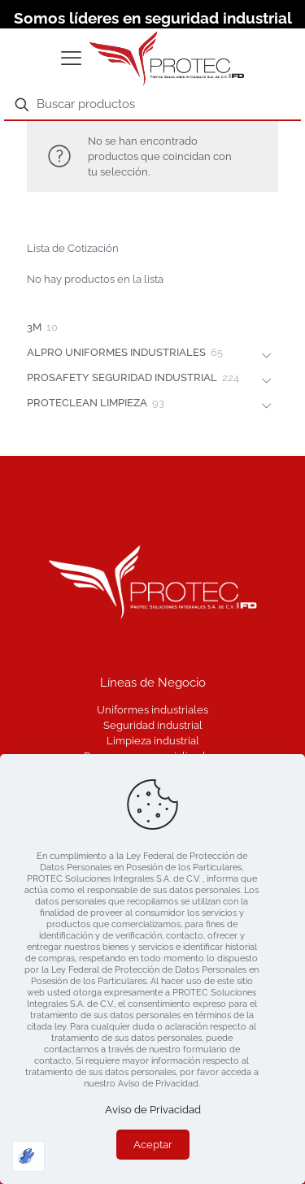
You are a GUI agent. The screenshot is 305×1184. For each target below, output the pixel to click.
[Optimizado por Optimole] (28, 1156)
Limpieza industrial (153, 741)
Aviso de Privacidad (153, 1110)
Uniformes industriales (152, 710)
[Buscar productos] (152, 105)
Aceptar (152, 1144)
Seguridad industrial (153, 725)
